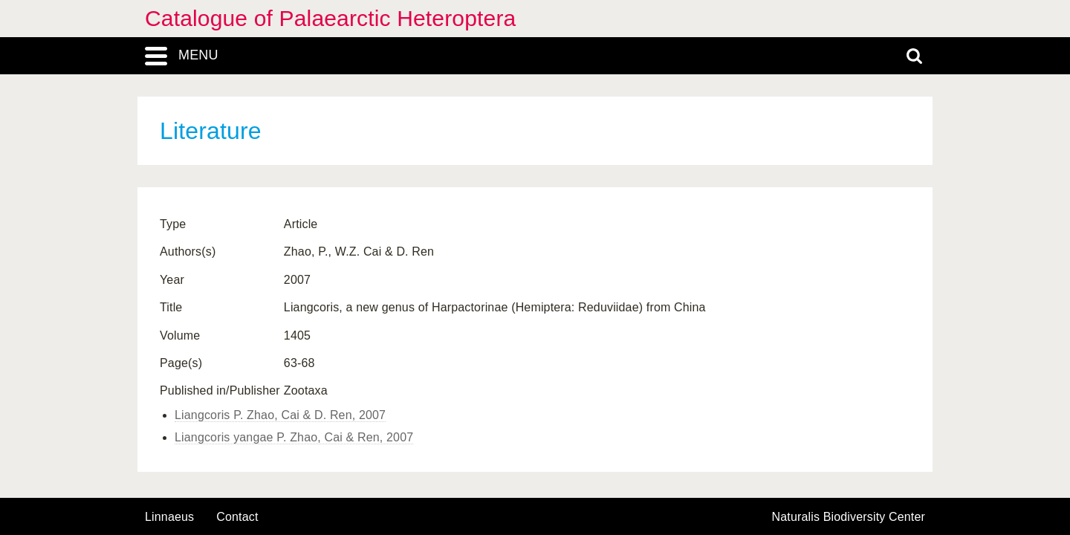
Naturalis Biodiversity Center (849, 517)
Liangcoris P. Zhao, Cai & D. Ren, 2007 (280, 415)
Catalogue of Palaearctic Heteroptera (330, 18)
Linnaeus (169, 517)
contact (237, 516)
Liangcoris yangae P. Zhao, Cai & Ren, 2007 (294, 437)
